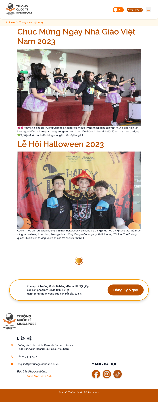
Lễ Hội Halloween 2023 (60, 144)
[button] (133, 10)
